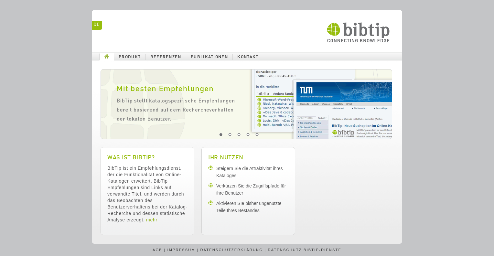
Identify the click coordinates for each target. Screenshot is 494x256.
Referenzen (165, 57)
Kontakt (247, 57)
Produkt (130, 57)
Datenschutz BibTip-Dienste (305, 250)
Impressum (181, 250)
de (96, 24)
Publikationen (209, 57)
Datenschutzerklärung (231, 250)
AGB (157, 250)
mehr (151, 219)
